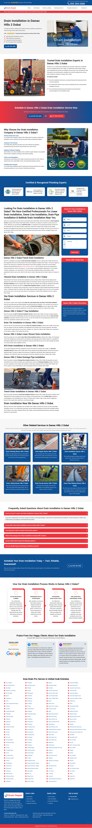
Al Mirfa (29, 690)
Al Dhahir (8, 729)
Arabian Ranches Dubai (32, 768)
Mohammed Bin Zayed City (76, 732)
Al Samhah (29, 724)
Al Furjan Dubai (9, 740)
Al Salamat (29, 719)
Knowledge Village (74, 706)
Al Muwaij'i (29, 698)
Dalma (49, 701)
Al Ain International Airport (12, 703)
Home (29, 8)
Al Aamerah (8, 698)
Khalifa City (72, 701)
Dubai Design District (53, 714)
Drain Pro (45, 826)
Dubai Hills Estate (52, 716)
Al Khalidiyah (9, 763)
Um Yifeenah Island (74, 768)
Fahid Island (51, 745)
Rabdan (71, 750)
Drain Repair (37, 8)
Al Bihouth (8, 722)
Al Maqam (29, 683)
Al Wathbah (29, 755)
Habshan (50, 758)
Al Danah (8, 724)
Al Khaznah (8, 768)
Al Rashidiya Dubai (31, 714)
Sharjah (71, 761)
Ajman (7, 696)
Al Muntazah (30, 693)
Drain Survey (30, 799)
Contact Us (84, 8)
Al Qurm (29, 706)
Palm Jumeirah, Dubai (75, 745)
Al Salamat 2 (30, 722)
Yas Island (72, 771)
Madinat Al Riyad (74, 711)
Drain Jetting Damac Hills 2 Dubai (17, 483)
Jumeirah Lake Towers (75, 688)
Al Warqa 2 (29, 745)
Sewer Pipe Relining (53, 801)
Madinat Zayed (73, 714)
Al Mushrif (29, 696)
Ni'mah (71, 742)
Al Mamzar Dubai (10, 776)
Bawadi (50, 683)
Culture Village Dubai (53, 698)
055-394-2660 (76, 3)
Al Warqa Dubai (30, 748)
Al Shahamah (30, 729)
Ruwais (71, 753)
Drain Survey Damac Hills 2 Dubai (46, 483)
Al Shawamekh (30, 735)
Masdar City (72, 722)
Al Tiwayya (29, 740)
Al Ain (7, 701)
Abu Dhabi (8, 688)
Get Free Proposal (56, 116)
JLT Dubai (50, 774)
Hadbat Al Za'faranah (53, 761)
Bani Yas (29, 774)
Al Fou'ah (8, 737)
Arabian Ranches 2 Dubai (33, 763)
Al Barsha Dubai (9, 716)
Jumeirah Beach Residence (54, 779)
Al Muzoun (29, 701)
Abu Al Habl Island (10, 685)
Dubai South (51, 735)
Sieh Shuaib (72, 763)
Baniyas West (30, 779)
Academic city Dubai (10, 690)
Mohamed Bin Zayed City (76, 727)
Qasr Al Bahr (73, 748)
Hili (49, 763)
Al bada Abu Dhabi (10, 711)
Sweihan (72, 766)
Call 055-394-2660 (35, 116)
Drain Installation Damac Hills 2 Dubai (38, 12)
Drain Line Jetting (47, 8)
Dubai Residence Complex (54, 729)
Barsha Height (30, 781)
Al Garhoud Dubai (10, 742)
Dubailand (50, 742)
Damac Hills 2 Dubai (53, 706)
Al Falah (8, 732)
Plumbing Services (59, 8)
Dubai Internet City (52, 719)
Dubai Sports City (52, 737)
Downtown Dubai (52, 709)
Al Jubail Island (9, 755)
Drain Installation (52, 799)
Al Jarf (7, 753)
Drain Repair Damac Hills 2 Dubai (46, 451)
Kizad (71, 703)
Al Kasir (7, 761)
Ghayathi (50, 753)
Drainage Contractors (72, 8)
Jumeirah (50, 776)
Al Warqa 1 (29, 742)
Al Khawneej (9, 766)
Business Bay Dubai (53, 690)
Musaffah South (73, 737)
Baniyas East (30, 776)
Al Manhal (8, 781)
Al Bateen (8, 719)
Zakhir (71, 774)
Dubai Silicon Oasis (53, 732)
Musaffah (72, 735)
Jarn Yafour (51, 771)
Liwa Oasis (72, 709)
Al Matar (29, 688)
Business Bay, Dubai (53, 693)
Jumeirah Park (73, 690)
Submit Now (74, 252)
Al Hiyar (7, 748)
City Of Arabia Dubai (53, 696)
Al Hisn (7, 745)
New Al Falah (73, 740)
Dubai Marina (51, 724)
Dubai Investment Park (53, 722)
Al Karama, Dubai (10, 758)
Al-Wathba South (31, 761)
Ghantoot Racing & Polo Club (55, 748)
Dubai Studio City (52, 740)
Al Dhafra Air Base (10, 727)
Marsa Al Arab (73, 719)
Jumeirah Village (74, 693)
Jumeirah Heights (74, 683)
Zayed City (72, 776)
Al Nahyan (29, 703)
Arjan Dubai (29, 771)
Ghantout (50, 750)
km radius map (75, 280)
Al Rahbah (29, 711)
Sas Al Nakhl (73, 755)
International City (52, 766)
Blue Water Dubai (52, 685)
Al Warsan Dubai (31, 750)
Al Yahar (29, 758)
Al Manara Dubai (10, 779)
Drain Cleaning (51, 797)
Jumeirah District (52, 781)
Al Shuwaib (29, 737)
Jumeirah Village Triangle (76, 698)
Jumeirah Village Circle (75, 696)
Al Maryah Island (31, 685)
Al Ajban (8, 706)
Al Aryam (8, 709)
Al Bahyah (8, 714)
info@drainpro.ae (73, 799)
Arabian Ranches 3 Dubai (33, 766)
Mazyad (71, 724)
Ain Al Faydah (9, 693)
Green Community (52, 755)
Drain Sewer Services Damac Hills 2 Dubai (18, 12)
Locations (50, 803)
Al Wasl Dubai (30, 753)
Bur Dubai (50, 688)
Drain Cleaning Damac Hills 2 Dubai (17, 451)
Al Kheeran (8, 771)
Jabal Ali (50, 768)
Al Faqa (7, 735)
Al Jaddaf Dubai (9, 750)
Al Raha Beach (30, 709)
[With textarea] (76, 244)
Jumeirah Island (73, 685)
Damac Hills (51, 703)
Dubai (49, 711)
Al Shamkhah (30, 732)
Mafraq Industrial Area (75, 716)
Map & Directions (37, 817)
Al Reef (29, 716)
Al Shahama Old (31, 727)
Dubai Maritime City (53, 727)
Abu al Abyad (9, 683)
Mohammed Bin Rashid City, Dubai (78, 729)
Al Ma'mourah (9, 774)
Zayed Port (72, 779)
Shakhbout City (73, 758)
